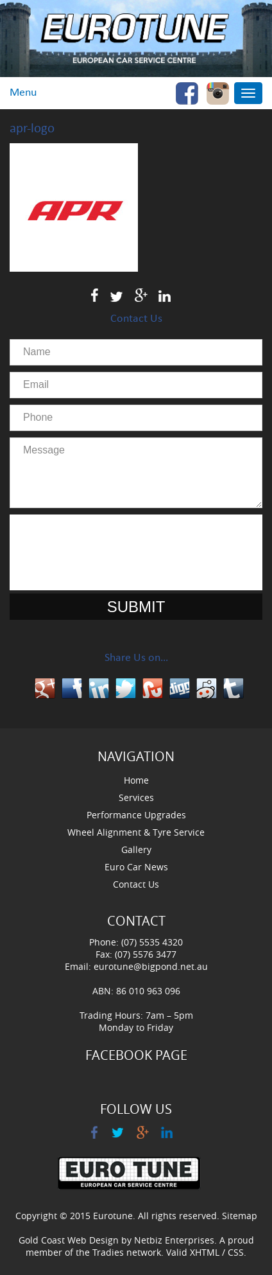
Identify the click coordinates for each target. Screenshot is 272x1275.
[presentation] (136, 552)
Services (136, 797)
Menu (23, 93)
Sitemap (239, 1215)
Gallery (136, 849)
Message (136, 472)
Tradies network (126, 1252)
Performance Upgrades (136, 815)
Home (136, 780)
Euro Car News (136, 867)
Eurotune (113, 1215)
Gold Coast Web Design (69, 1240)
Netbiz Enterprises (174, 1240)
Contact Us (136, 884)
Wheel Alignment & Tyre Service (136, 832)
